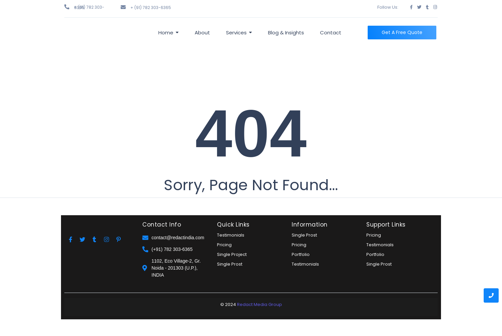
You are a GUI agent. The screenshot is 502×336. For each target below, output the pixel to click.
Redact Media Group (259, 304)
